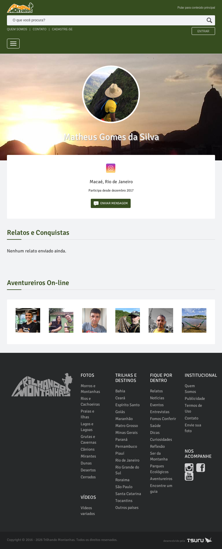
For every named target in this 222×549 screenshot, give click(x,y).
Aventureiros (161, 478)
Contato (191, 418)
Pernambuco (126, 446)
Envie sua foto (193, 428)
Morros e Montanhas (90, 388)
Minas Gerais (126, 432)
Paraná (121, 439)
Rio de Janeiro (127, 460)
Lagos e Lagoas (87, 426)
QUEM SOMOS (17, 29)
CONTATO (39, 29)
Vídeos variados (88, 510)
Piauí (119, 453)
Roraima (122, 479)
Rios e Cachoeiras (90, 401)
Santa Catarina (128, 493)
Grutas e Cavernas (88, 439)
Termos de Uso (193, 408)
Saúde (155, 425)
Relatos (156, 391)
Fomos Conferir (163, 418)
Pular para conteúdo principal (196, 7)
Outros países (126, 507)
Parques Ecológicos (159, 469)
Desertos (88, 470)
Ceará (120, 398)
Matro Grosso (126, 425)
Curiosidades (161, 439)
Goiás (120, 411)
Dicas (155, 432)
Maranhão (124, 418)
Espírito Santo (127, 404)
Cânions (88, 449)
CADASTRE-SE (62, 29)
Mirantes (88, 456)
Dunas (86, 463)
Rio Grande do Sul (127, 470)
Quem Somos (190, 388)
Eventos (157, 404)
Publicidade (195, 398)
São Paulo (123, 486)
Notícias (157, 398)
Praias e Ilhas (87, 414)
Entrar (203, 31)
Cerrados (88, 477)
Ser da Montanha (159, 456)
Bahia (120, 391)
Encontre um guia (161, 488)
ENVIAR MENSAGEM (111, 203)
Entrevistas (159, 411)
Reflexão (157, 446)
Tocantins (123, 500)
